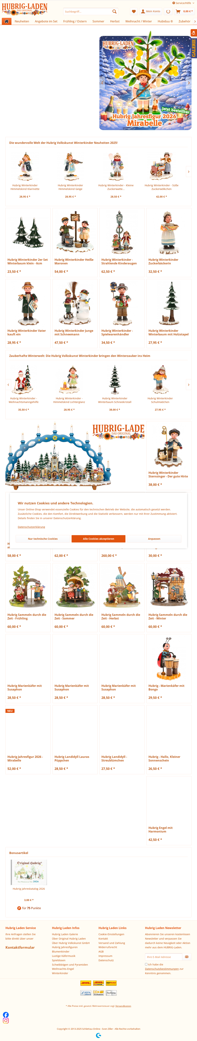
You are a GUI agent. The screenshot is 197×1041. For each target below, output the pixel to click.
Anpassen (154, 538)
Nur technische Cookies (43, 538)
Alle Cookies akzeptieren (98, 538)
